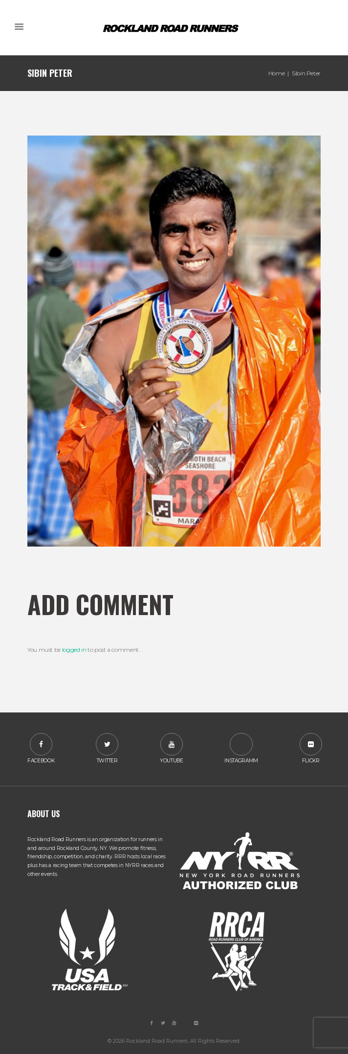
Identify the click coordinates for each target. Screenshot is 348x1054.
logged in (74, 649)
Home (276, 73)
